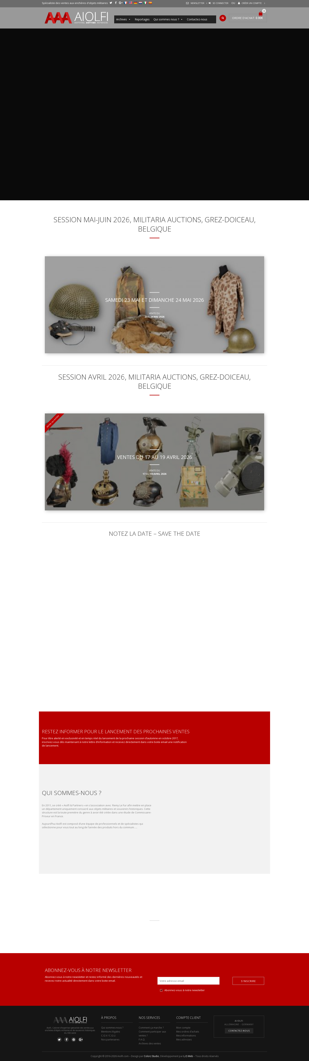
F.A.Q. (142, 1039)
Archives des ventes (150, 1043)
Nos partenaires (110, 1039)
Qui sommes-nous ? (112, 1027)
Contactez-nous (197, 19)
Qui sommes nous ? (168, 19)
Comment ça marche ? (151, 1027)
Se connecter (220, 3)
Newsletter (197, 3)
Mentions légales (110, 1031)
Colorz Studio (151, 1056)
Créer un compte (252, 3)
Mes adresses (184, 1039)
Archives (123, 19)
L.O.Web (188, 1056)
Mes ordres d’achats (187, 1031)
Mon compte (183, 1027)
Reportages (142, 19)
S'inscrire (248, 981)
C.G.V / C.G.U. (108, 1035)
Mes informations (186, 1035)
